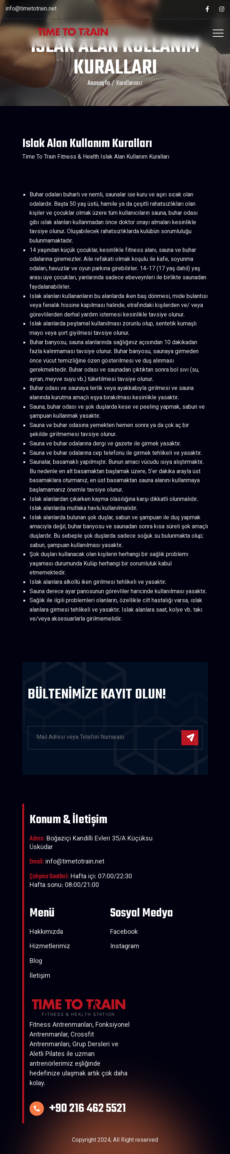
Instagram (124, 947)
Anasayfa (98, 83)
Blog (36, 962)
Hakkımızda (46, 932)
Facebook (124, 932)
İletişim (40, 976)
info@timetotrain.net (31, 9)
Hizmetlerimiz (50, 947)
